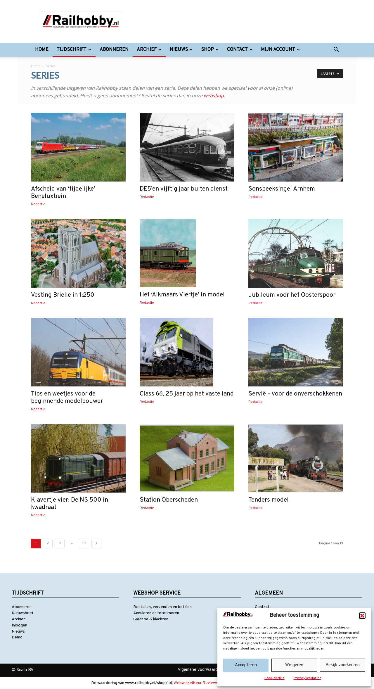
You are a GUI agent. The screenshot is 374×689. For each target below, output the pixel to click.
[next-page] (96, 543)
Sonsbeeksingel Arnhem (281, 189)
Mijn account (280, 50)
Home (42, 50)
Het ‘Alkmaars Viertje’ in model (182, 295)
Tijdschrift (74, 50)
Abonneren (114, 50)
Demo (17, 637)
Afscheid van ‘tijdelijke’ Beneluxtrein (63, 192)
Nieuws (181, 50)
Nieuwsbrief (23, 613)
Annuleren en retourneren (156, 613)
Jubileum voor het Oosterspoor (291, 295)
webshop (214, 95)
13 (84, 543)
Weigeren (294, 665)
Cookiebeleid (274, 678)
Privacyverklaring (307, 678)
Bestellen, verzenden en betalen (162, 607)
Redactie (38, 204)
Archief (149, 50)
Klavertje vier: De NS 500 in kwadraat (69, 503)
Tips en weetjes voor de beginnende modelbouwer (67, 397)
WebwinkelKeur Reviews (196, 683)
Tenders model (268, 500)
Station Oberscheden (169, 500)
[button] (362, 616)
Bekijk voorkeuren (342, 665)
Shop (210, 50)
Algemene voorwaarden (199, 670)
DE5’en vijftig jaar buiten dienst (184, 189)
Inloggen (19, 625)
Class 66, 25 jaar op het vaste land (187, 394)
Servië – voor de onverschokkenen (295, 394)
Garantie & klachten (150, 619)
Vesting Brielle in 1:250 (62, 295)
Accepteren (246, 665)
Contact (239, 50)
